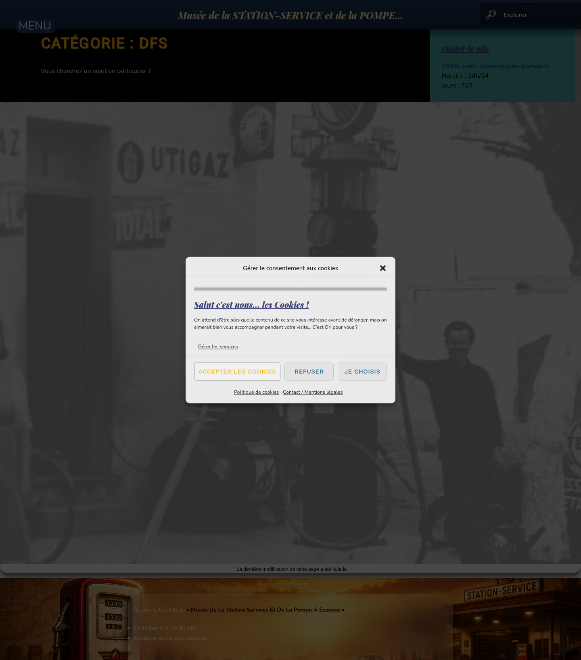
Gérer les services (218, 346)
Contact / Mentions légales (313, 391)
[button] (383, 268)
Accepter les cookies (237, 371)
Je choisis (362, 371)
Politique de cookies (256, 391)
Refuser (309, 371)
